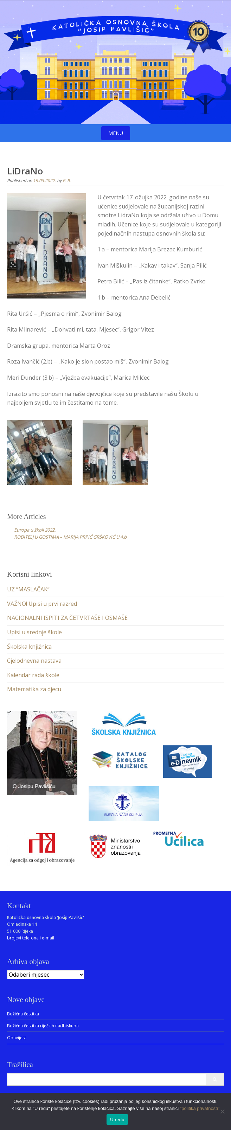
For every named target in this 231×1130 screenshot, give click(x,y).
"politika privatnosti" (200, 1108)
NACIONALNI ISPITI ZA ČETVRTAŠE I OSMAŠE (67, 618)
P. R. (67, 181)
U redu (117, 1119)
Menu (115, 133)
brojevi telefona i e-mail (30, 938)
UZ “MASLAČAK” (28, 589)
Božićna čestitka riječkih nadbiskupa (43, 1026)
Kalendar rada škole (33, 675)
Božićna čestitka (23, 1014)
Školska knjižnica (29, 646)
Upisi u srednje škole (34, 632)
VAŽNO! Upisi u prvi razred (42, 604)
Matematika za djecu (34, 689)
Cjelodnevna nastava (34, 660)
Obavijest (16, 1038)
